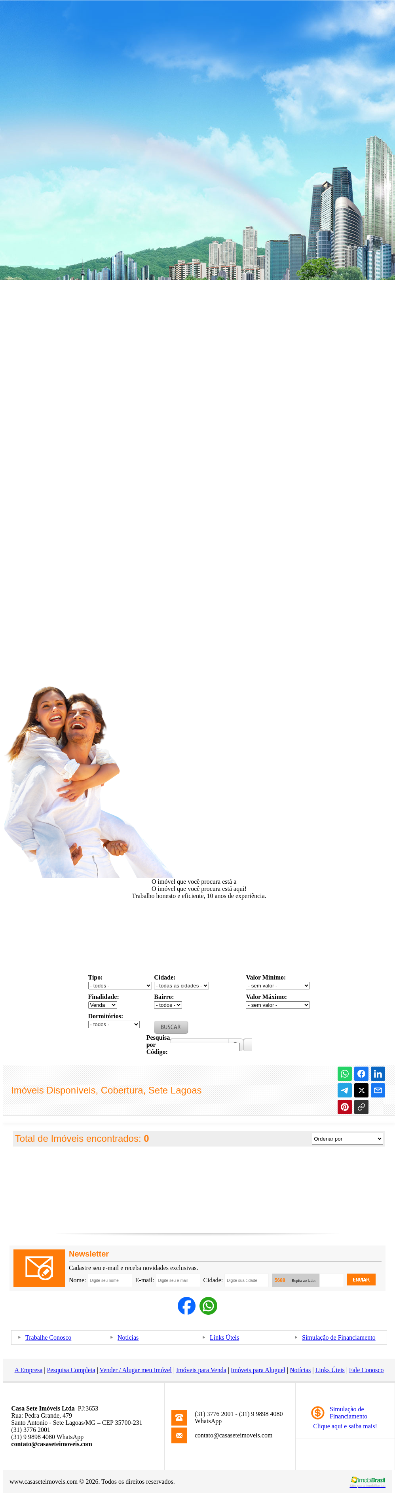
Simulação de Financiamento (339, 1337)
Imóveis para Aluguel (258, 1370)
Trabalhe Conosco (48, 1337)
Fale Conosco (366, 1370)
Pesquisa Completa (71, 1370)
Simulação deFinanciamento (348, 1413)
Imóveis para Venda (201, 1370)
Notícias (128, 1337)
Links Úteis (224, 1337)
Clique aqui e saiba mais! (345, 1426)
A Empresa (29, 1370)
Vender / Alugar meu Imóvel (136, 1370)
